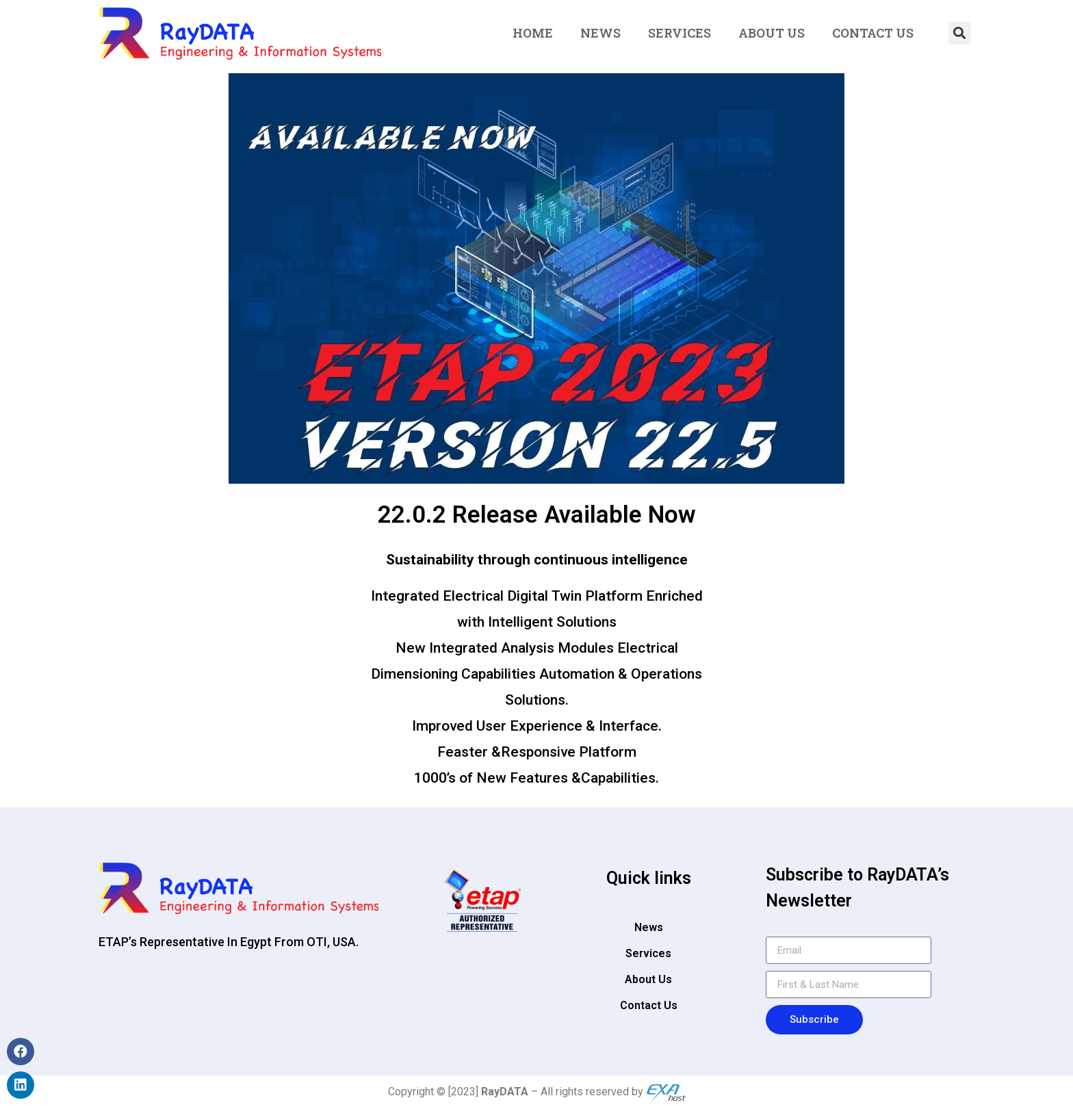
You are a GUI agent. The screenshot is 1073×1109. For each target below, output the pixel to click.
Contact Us (873, 33)
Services (679, 33)
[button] (959, 33)
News (600, 33)
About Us (771, 33)
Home (533, 33)
